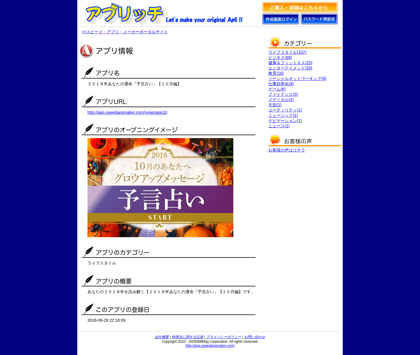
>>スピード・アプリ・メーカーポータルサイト (125, 31)
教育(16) (276, 73)
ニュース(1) (279, 125)
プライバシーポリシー (223, 337)
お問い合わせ (254, 337)
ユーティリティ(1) (285, 110)
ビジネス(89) (280, 57)
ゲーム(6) (277, 89)
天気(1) (274, 104)
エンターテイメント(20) (290, 68)
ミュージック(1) (283, 115)
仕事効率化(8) (281, 83)
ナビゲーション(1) (285, 120)
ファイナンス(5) (283, 94)
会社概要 (162, 337)
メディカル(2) (281, 99)
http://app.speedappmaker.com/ (210, 346)
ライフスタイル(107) (287, 52)
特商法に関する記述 (187, 337)
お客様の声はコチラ (286, 150)
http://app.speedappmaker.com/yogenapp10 (127, 112)
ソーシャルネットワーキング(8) (297, 78)
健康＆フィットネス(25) (290, 62)
